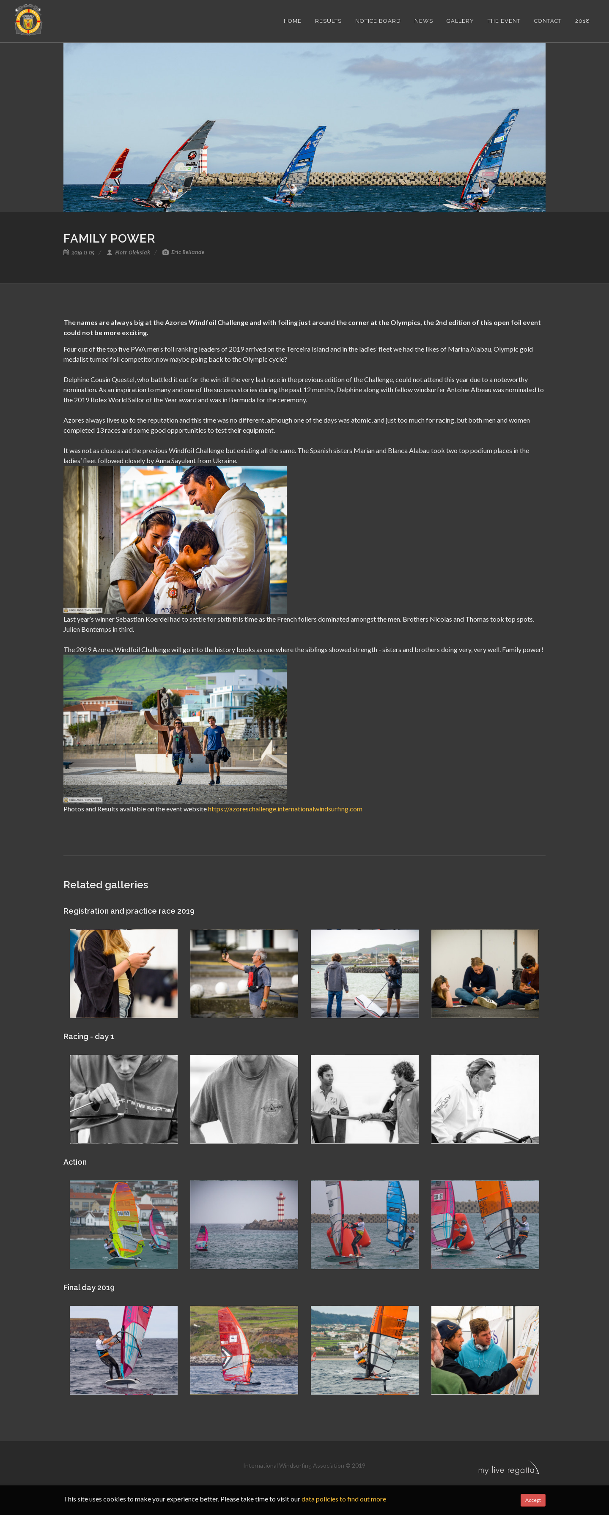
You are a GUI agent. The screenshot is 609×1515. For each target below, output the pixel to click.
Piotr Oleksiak (128, 252)
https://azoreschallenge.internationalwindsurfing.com (285, 809)
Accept (533, 1500)
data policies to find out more (344, 1499)
